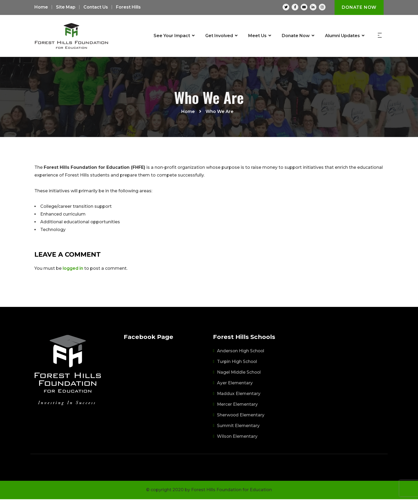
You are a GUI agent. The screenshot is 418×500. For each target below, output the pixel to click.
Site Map (65, 7)
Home (41, 7)
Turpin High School (237, 362)
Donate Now (359, 7)
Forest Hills (128, 7)
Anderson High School (241, 351)
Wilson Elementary (237, 437)
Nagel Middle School (239, 373)
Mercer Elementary (237, 405)
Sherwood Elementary (241, 415)
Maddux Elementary (239, 394)
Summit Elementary (238, 426)
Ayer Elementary (235, 383)
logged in (73, 269)
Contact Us (95, 7)
